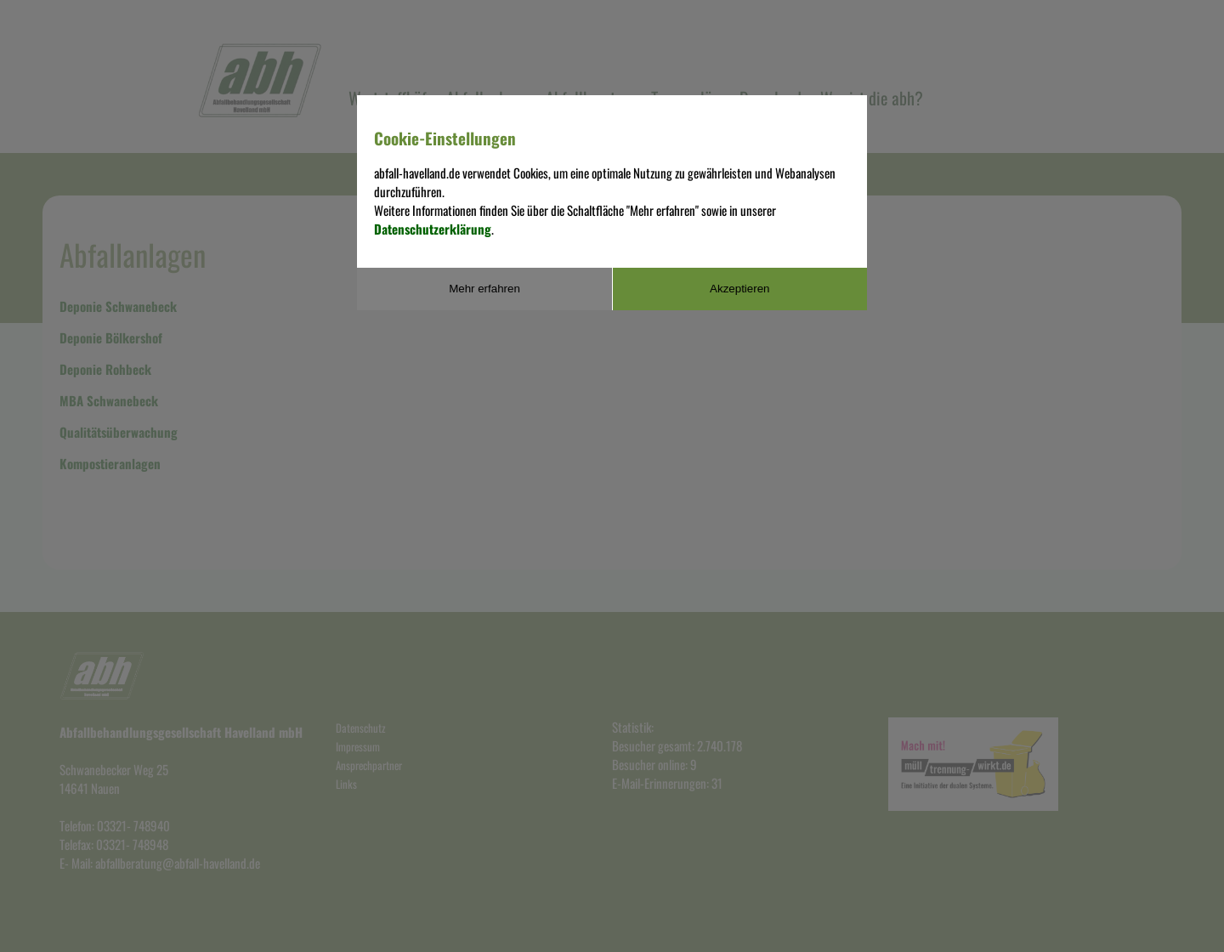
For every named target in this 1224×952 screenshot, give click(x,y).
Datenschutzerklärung (432, 228)
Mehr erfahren (484, 288)
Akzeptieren (739, 288)
